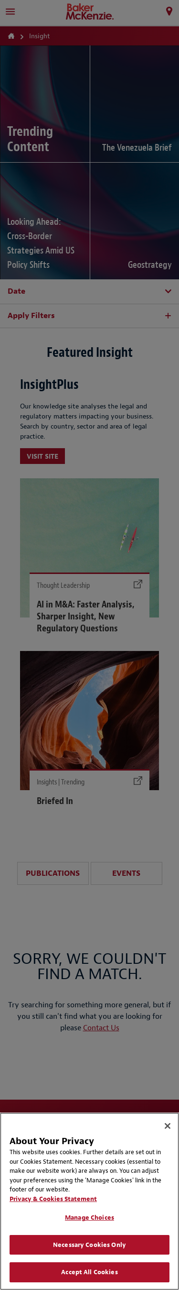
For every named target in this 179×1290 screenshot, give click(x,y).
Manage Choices (89, 1217)
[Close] (167, 1125)
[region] (89, 1201)
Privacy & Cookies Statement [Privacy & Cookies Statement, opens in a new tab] (53, 1199)
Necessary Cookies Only (89, 1245)
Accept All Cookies (89, 1272)
